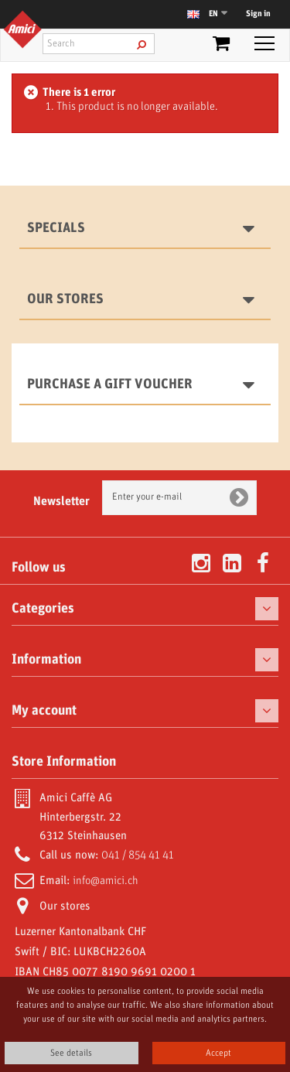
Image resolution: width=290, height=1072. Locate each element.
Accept (218, 1053)
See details (71, 1053)
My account (44, 711)
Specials (56, 228)
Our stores (65, 299)
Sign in (258, 14)
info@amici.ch (105, 881)
